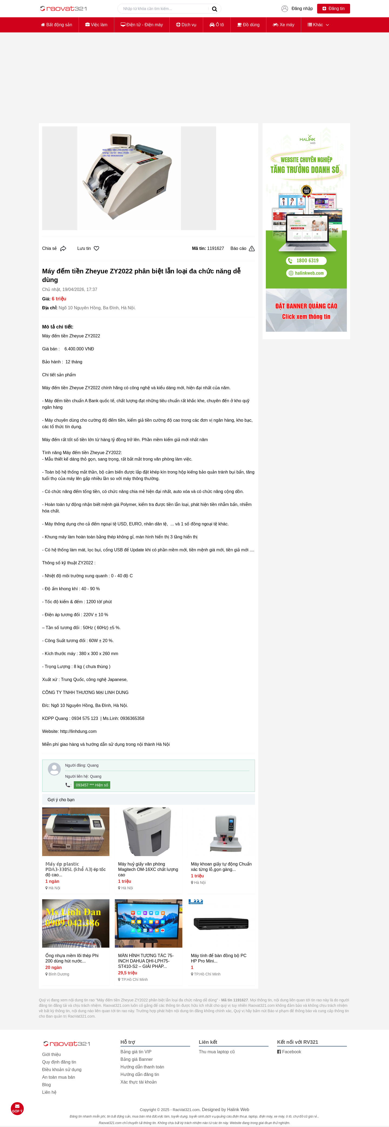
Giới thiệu (51, 1054)
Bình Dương (59, 974)
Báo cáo (242, 248)
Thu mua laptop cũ (217, 1051)
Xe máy (283, 24)
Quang (93, 765)
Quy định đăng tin (59, 1062)
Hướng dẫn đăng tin (139, 1074)
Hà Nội (54, 888)
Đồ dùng (248, 24)
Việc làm (96, 24)
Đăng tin (334, 8)
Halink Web (238, 1109)
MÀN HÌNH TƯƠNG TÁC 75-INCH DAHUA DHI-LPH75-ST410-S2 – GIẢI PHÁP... (146, 961)
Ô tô (217, 24)
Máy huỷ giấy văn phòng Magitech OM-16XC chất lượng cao (148, 869)
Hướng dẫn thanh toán (142, 1067)
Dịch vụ (186, 24)
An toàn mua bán (58, 1077)
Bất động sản (56, 24)
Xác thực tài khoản (138, 1082)
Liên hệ (49, 1092)
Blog (46, 1084)
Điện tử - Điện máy (142, 24)
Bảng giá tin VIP (136, 1051)
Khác (315, 24)
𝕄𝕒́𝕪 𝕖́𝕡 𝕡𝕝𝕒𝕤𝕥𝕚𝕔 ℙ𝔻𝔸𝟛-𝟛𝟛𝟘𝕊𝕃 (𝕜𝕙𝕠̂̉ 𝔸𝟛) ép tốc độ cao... (75, 869)
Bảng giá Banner (136, 1059)
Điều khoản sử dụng (62, 1069)
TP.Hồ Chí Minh (134, 979)
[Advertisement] (194, 81)
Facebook (289, 1051)
